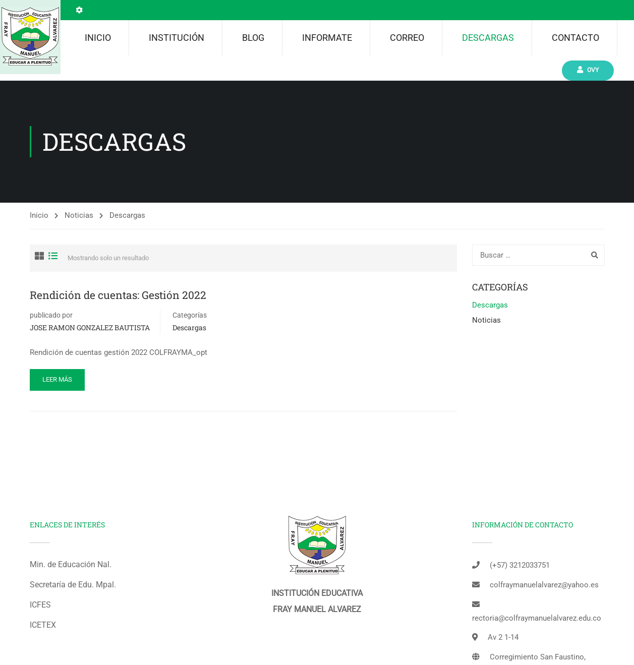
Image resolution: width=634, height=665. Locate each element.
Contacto (575, 37)
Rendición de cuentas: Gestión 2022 (118, 295)
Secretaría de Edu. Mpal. (73, 584)
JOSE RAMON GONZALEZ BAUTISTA (90, 327)
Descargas (488, 37)
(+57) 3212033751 (520, 565)
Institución (176, 37)
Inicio (98, 37)
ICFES (40, 605)
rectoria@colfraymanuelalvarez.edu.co (536, 618)
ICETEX (43, 625)
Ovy (588, 70)
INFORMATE (327, 37)
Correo (407, 37)
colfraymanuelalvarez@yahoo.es (544, 584)
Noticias (79, 215)
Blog (253, 37)
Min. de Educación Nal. (70, 564)
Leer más (57, 379)
